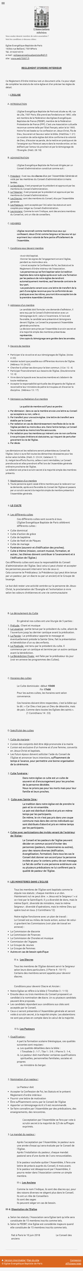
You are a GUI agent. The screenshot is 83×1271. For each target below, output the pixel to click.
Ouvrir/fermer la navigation (41, 3)
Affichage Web (73, 1263)
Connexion (75, 1260)
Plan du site (33, 1260)
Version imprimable (14, 1260)
